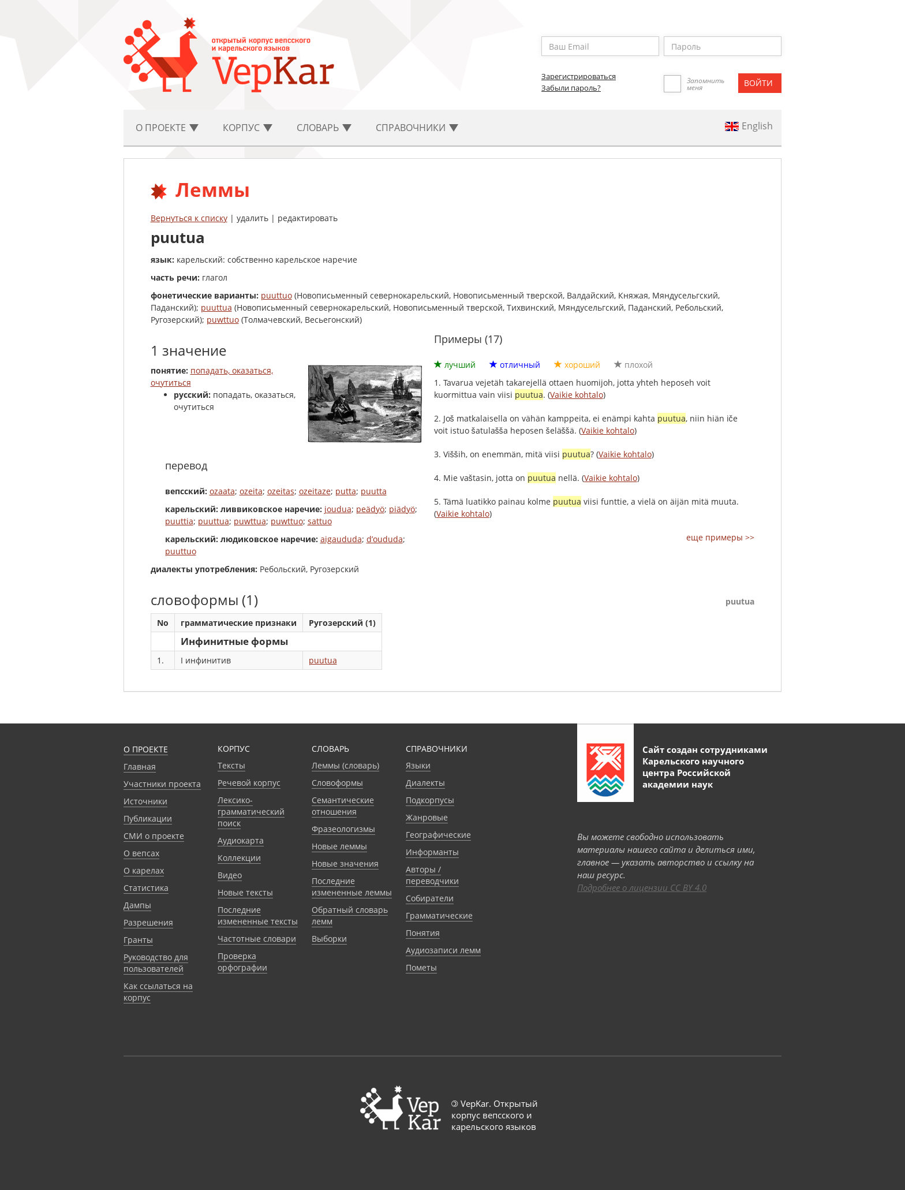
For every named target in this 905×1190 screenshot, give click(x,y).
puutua (323, 660)
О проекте (146, 749)
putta (345, 491)
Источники (145, 801)
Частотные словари (257, 938)
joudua (337, 508)
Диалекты (425, 782)
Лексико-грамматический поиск (251, 811)
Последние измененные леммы (352, 886)
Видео (230, 875)
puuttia (179, 521)
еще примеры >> (720, 537)
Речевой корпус (249, 782)
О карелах (144, 870)
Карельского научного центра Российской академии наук (693, 772)
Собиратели (430, 898)
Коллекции (239, 857)
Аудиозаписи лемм (443, 950)
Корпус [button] (247, 127)
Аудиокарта (241, 840)
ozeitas (280, 491)
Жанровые (427, 817)
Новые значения (345, 863)
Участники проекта (162, 783)
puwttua (250, 521)
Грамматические (439, 915)
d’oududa (385, 539)
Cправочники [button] (417, 127)
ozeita (251, 491)
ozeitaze (315, 491)
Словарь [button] (324, 127)
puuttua (216, 307)
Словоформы (337, 782)
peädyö (370, 508)
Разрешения (148, 922)
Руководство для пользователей (156, 963)
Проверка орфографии (242, 961)
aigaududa (341, 539)
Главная (140, 766)
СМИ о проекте (154, 835)
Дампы (137, 905)
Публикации (148, 818)
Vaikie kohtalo (576, 394)
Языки (418, 765)
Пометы (421, 967)
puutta (374, 491)
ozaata (222, 491)
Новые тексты (245, 892)
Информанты (432, 851)
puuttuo (276, 295)
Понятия (423, 932)
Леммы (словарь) (345, 765)
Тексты (231, 765)
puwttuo (223, 319)
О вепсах (141, 853)
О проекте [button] (167, 127)
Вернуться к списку (189, 217)
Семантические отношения (343, 805)
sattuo (320, 521)
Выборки (329, 938)
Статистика (146, 887)
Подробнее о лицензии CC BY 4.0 (641, 887)
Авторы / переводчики (432, 875)
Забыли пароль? (571, 88)
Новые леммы (339, 846)
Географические (438, 834)
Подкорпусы (430, 799)
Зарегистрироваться (578, 76)
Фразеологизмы (343, 828)
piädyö (402, 508)
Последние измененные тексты (258, 915)
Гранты (138, 939)
